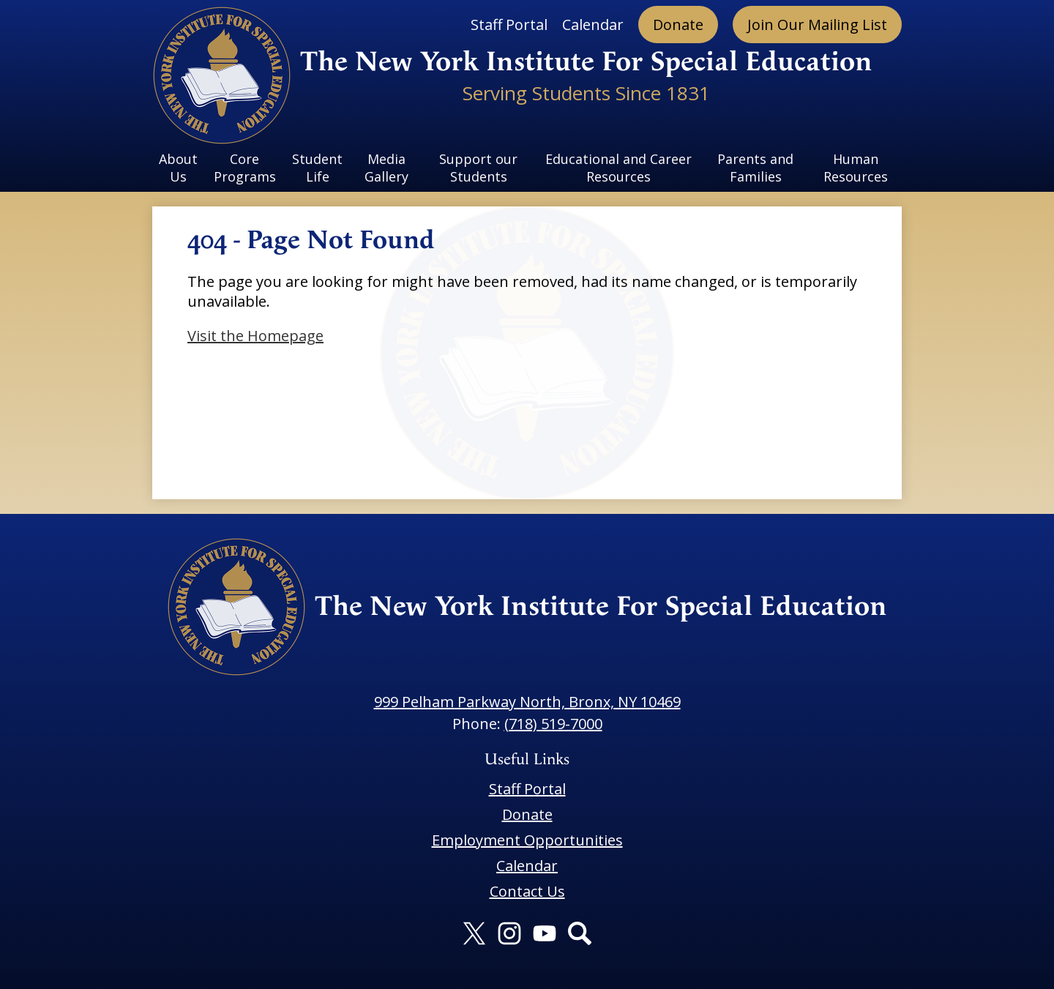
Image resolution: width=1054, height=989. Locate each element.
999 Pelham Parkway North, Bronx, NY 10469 (527, 702)
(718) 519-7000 (553, 724)
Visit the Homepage (255, 336)
